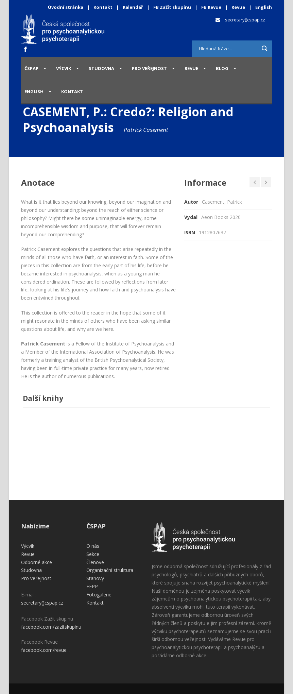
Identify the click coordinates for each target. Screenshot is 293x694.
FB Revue (211, 7)
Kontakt (103, 7)
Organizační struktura (109, 570)
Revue (238, 7)
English (263, 7)
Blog (222, 68)
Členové (95, 562)
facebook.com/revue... (45, 650)
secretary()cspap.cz (245, 20)
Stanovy (95, 578)
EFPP (92, 586)
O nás (92, 546)
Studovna (101, 68)
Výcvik (63, 68)
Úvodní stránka (65, 7)
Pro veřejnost (149, 68)
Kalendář (133, 7)
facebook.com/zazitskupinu (51, 627)
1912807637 (212, 232)
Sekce (92, 554)
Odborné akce (36, 562)
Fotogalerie (98, 594)
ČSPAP (31, 68)
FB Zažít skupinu (172, 7)
